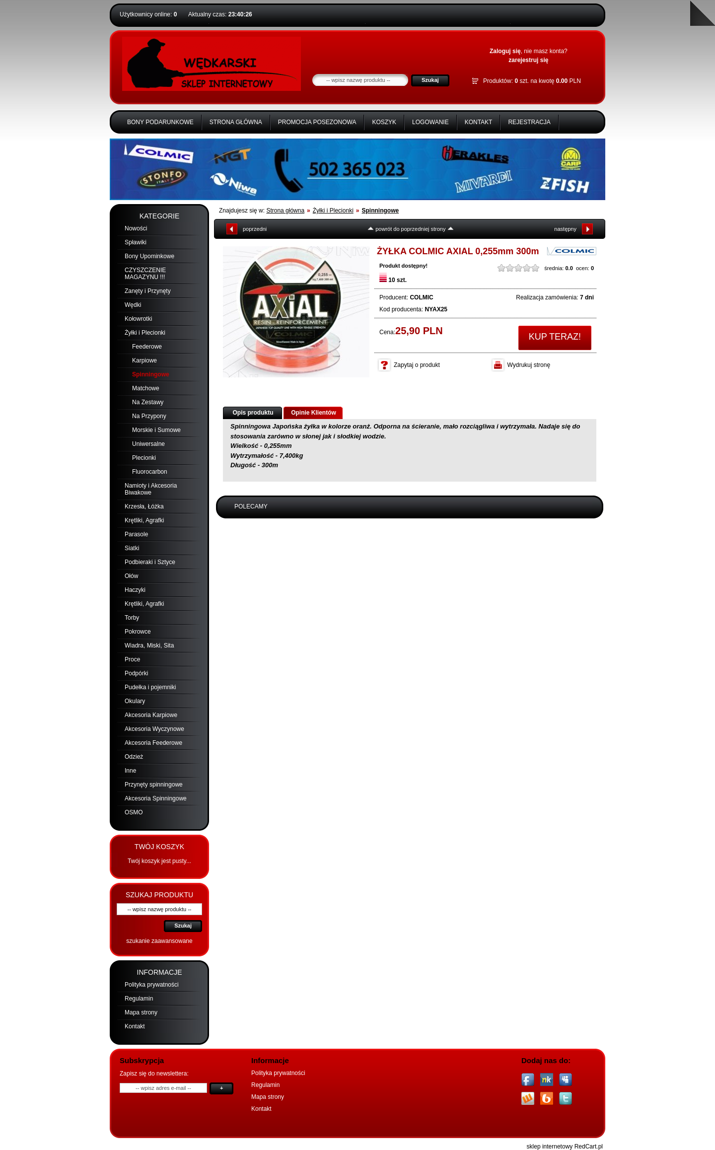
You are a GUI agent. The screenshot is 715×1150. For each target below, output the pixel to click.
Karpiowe (144, 360)
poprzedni (255, 229)
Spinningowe (150, 374)
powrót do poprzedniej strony (410, 229)
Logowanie (430, 122)
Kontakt (479, 122)
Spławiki (135, 242)
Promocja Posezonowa (317, 122)
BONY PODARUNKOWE (160, 122)
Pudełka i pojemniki (150, 687)
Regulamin (139, 998)
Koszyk (384, 122)
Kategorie (160, 216)
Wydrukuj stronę (529, 364)
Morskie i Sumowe (156, 430)
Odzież (134, 756)
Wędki (133, 304)
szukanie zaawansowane (159, 940)
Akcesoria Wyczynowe (154, 728)
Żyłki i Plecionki (145, 332)
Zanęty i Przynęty (148, 291)
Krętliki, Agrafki (144, 520)
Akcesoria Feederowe (153, 742)
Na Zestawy (147, 402)
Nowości (136, 228)
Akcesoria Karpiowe (151, 715)
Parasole (136, 534)
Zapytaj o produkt (417, 364)
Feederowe (147, 346)
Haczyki (135, 589)
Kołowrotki (138, 318)
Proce (132, 659)
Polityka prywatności (152, 984)
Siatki (132, 548)
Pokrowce (138, 631)
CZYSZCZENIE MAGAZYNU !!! (145, 274)
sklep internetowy (550, 1146)
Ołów (131, 576)
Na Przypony (149, 416)
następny (565, 229)
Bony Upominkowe (149, 256)
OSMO (134, 812)
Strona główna (236, 122)
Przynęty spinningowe (154, 784)
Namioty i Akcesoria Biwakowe (151, 489)
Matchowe (145, 388)
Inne (130, 770)
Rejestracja (529, 122)
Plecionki (144, 457)
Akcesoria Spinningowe (156, 798)
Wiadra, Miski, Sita (149, 645)
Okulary (135, 701)
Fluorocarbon (149, 471)
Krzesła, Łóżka (144, 506)
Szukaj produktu (159, 895)
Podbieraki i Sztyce (150, 562)
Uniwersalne (148, 443)
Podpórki (136, 673)
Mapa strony (141, 1012)
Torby (132, 617)
